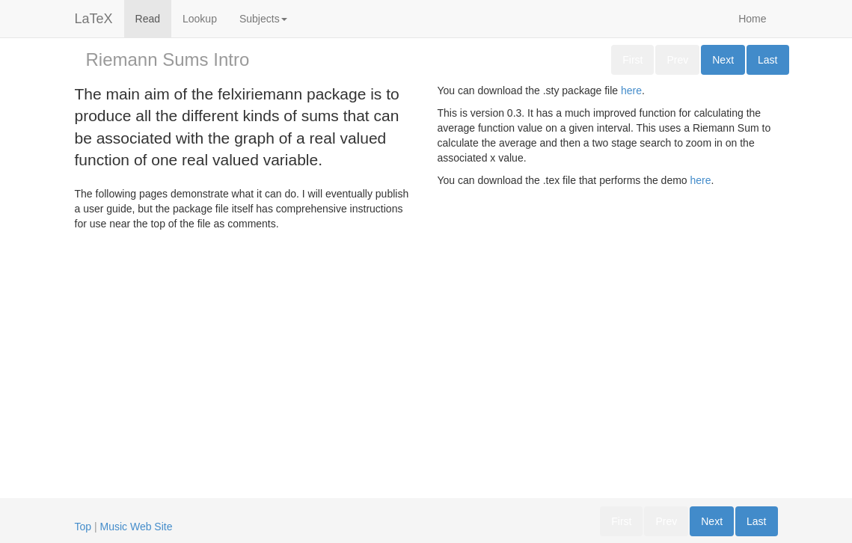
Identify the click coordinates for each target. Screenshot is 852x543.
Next (723, 60)
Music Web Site (136, 527)
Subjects (263, 19)
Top (83, 527)
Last (767, 60)
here (631, 90)
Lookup (200, 19)
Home (752, 19)
